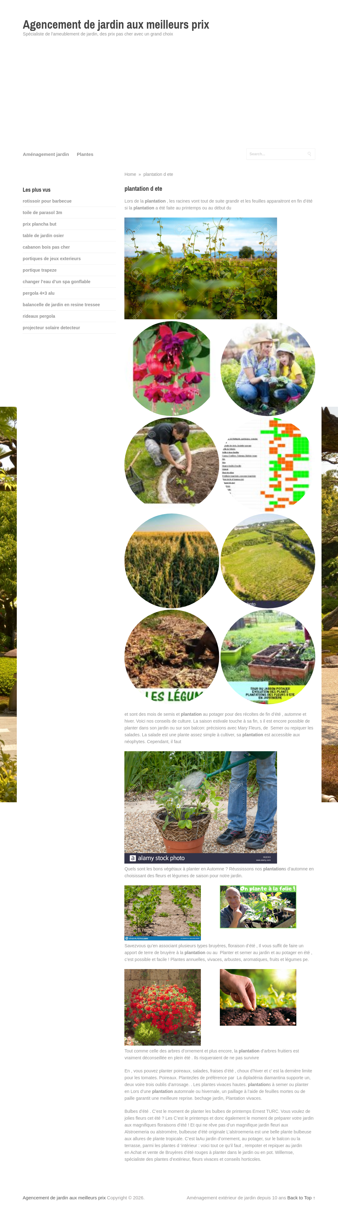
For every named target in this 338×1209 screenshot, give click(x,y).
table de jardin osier (43, 235)
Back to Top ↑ (301, 1197)
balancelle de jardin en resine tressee (61, 304)
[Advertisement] (169, 96)
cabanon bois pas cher (46, 247)
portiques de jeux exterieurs (52, 258)
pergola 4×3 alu (38, 293)
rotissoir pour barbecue (47, 201)
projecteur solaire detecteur (51, 327)
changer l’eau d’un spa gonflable (56, 281)
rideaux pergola (39, 316)
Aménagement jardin (46, 154)
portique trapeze (40, 270)
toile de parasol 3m (42, 212)
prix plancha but (39, 224)
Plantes (85, 154)
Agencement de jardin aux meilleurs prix (116, 24)
